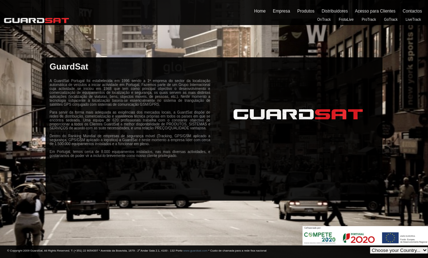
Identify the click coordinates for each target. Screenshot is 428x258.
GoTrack (391, 20)
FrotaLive (346, 20)
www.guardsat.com (195, 250)
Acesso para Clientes (375, 11)
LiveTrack (413, 20)
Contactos (412, 11)
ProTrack (369, 20)
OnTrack (324, 20)
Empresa (281, 11)
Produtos (305, 11)
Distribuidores (335, 11)
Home (260, 11)
